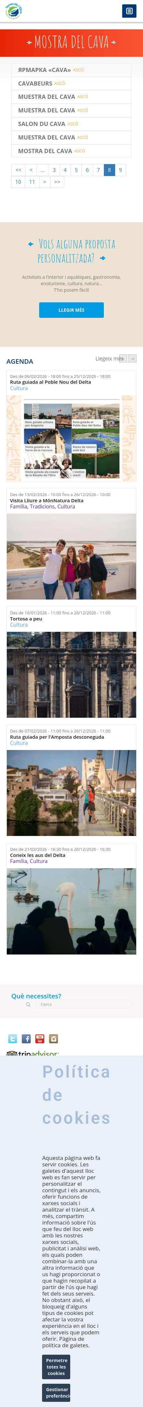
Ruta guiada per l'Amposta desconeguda (57, 737)
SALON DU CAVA (41, 124)
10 (18, 181)
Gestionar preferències (58, 1392)
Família (18, 506)
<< (18, 169)
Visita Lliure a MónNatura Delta (46, 500)
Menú (129, 11)
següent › (132, 358)
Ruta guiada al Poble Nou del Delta (50, 382)
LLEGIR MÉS (71, 310)
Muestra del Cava (46, 97)
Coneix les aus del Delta (37, 855)
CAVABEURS (35, 83)
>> (57, 181)
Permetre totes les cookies (56, 1366)
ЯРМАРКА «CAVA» (44, 70)
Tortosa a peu (26, 618)
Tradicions (42, 506)
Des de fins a (60, 376)
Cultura (19, 388)
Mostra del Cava (45, 151)
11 (32, 181)
